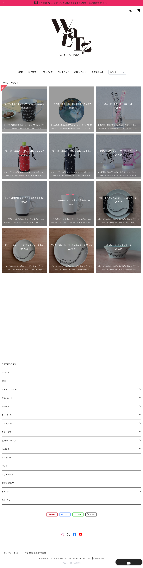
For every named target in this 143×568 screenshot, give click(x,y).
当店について (97, 72)
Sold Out (6, 500)
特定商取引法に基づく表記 (35, 553)
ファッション (7, 415)
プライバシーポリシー (12, 553)
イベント (5, 491)
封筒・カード (7, 398)
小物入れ (6, 449)
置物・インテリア (9, 440)
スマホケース (7, 474)
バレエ (4, 466)
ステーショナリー (9, 389)
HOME (20, 72)
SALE (4, 381)
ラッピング (48, 72)
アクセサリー (7, 432)
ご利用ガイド (63, 72)
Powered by (71, 563)
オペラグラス (7, 457)
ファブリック (7, 423)
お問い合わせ (80, 72)
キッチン (5, 406)
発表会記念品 (8, 483)
